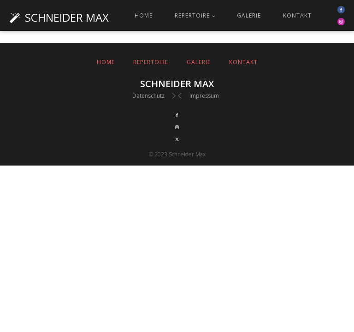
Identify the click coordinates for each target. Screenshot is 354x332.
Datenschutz (148, 96)
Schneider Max (67, 17)
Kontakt (297, 15)
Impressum (204, 96)
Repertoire (192, 15)
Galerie (249, 15)
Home (144, 15)
